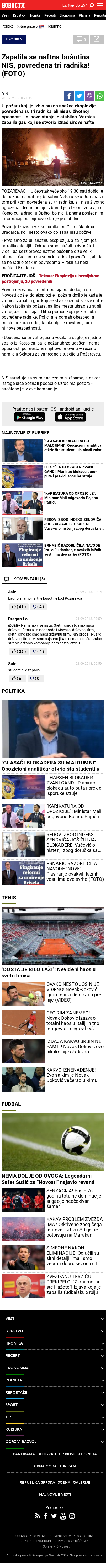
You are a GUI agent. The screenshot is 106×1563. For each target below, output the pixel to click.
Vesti (5, 15)
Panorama (24, 1454)
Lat (64, 5)
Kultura (55, 1430)
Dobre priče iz (30, 26)
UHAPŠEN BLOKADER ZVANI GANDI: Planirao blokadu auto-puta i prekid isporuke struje (70, 471)
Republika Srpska (37, 1482)
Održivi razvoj (55, 1442)
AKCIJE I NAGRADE (38, 1541)
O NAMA (21, 1536)
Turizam (67, 1466)
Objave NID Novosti (56, 1546)
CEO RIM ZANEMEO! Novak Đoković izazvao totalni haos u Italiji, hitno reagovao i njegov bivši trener (72, 1020)
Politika (8, 26)
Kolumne (54, 26)
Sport (55, 1405)
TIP (55, 1417)
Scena (64, 1482)
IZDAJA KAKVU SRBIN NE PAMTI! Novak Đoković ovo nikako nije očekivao (75, 1046)
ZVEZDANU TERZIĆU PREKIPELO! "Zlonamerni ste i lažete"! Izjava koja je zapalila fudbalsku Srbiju (73, 1284)
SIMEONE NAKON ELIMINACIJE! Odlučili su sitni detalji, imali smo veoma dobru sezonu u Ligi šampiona (75, 1255)
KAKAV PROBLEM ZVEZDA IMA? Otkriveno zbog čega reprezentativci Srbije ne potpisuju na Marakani (74, 1227)
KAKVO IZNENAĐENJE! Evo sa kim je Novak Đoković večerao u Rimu (71, 1075)
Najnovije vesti (55, 1494)
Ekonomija (67, 15)
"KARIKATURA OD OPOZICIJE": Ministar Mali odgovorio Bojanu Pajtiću (71, 497)
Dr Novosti (70, 1454)
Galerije (81, 1482)
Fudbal (11, 1104)
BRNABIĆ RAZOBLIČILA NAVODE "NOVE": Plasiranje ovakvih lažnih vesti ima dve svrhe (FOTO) (73, 549)
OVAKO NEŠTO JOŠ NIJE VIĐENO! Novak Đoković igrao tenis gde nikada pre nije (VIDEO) (73, 992)
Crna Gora (45, 1466)
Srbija (90, 1454)
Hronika (34, 15)
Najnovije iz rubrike (26, 433)
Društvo (19, 15)
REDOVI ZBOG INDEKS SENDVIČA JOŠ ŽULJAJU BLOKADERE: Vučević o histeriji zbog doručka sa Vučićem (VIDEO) (74, 524)
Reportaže (55, 1393)
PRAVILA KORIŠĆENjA (73, 1541)
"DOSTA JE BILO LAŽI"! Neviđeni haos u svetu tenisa (49, 972)
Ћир (71, 5)
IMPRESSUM (62, 1536)
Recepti (50, 15)
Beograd (47, 1454)
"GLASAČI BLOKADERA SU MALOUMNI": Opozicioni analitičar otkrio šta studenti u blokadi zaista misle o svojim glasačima (74, 445)
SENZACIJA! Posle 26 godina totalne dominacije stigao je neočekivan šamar (74, 1198)
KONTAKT (40, 1536)
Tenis (9, 897)
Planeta (84, 15)
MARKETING (85, 1536)
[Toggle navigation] (99, 5)
